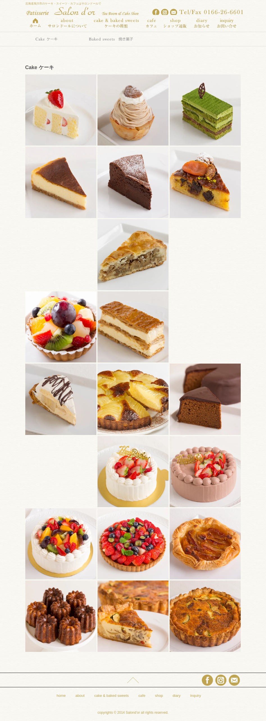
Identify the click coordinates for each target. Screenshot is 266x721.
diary (177, 695)
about (80, 695)
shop (159, 695)
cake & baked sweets (111, 695)
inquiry (195, 695)
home (61, 695)
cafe (141, 695)
